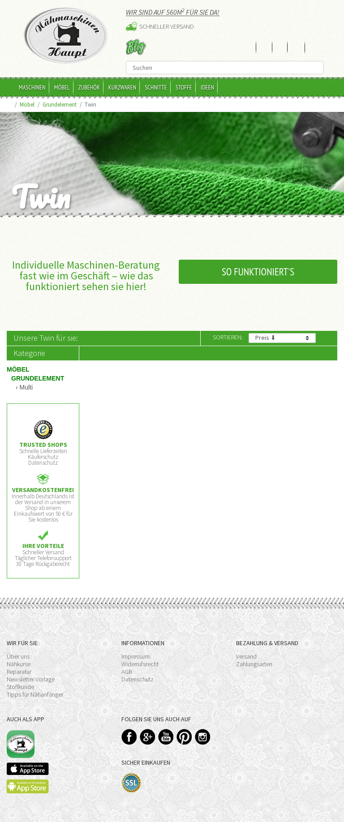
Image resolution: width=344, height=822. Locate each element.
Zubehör (89, 87)
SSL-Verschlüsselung (131, 783)
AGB (126, 672)
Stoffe (184, 87)
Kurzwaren (122, 87)
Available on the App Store (28, 768)
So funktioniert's (258, 271)
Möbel (62, 87)
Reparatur (19, 672)
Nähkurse (18, 664)
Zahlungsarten (254, 664)
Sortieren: (228, 337)
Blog (136, 47)
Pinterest (184, 737)
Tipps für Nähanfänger (35, 694)
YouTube (166, 737)
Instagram (203, 737)
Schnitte (156, 87)
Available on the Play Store (28, 786)
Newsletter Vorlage (31, 679)
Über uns (18, 656)
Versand (246, 656)
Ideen (207, 87)
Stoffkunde (20, 687)
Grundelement (60, 104)
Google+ (147, 737)
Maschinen (32, 87)
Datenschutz (137, 679)
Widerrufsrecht (140, 664)
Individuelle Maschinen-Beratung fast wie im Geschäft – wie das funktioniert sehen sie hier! (86, 275)
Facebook (129, 737)
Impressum (135, 656)
